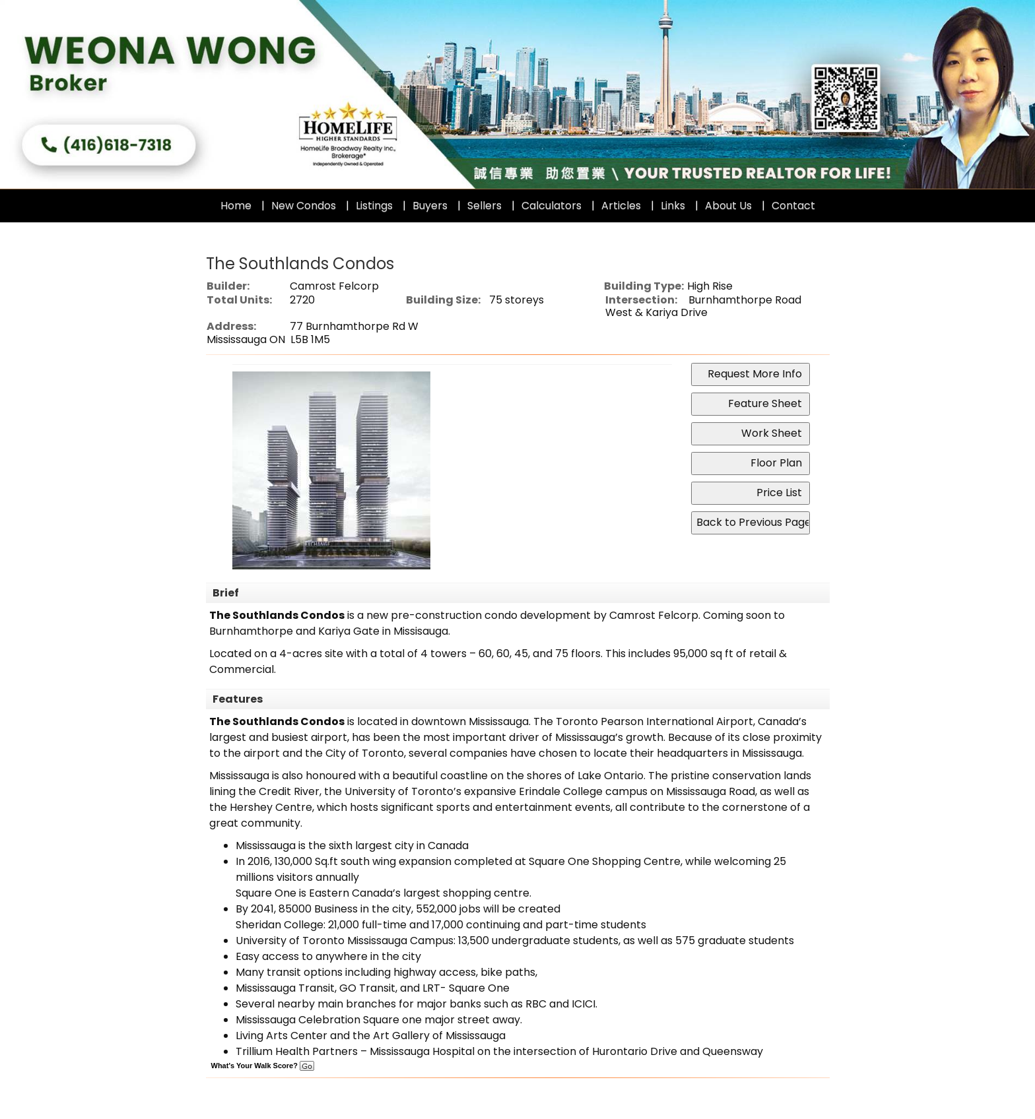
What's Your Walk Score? (262, 1066)
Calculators (551, 205)
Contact (793, 205)
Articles (621, 205)
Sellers (484, 205)
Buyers (430, 205)
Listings (374, 205)
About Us (728, 205)
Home (235, 205)
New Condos (303, 205)
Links (673, 205)
